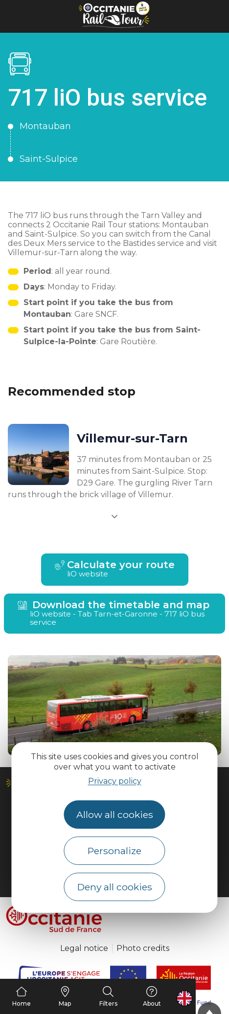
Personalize (114, 851)
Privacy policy (114, 781)
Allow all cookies (114, 814)
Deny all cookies (114, 887)
